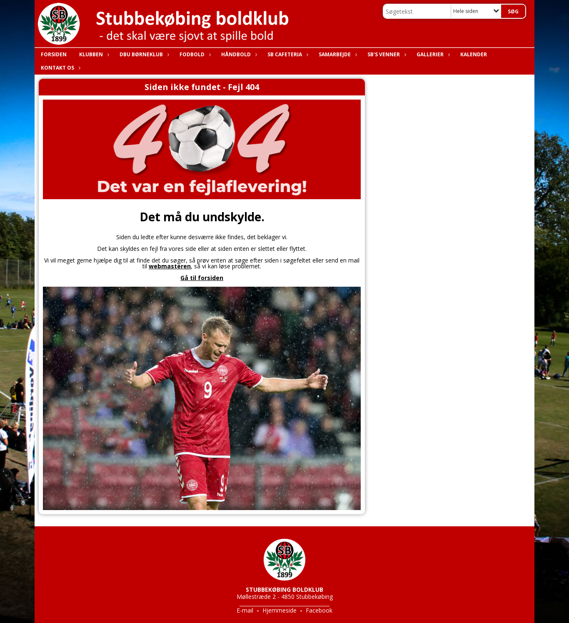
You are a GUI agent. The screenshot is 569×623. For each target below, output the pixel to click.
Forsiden (54, 54)
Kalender (473, 54)
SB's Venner (385, 54)
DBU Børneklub (143, 54)
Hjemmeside (279, 610)
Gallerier (432, 54)
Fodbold (194, 54)
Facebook (319, 610)
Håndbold (238, 54)
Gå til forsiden (201, 278)
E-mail (245, 610)
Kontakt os (59, 67)
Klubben (93, 54)
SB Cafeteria (286, 54)
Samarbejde (337, 54)
